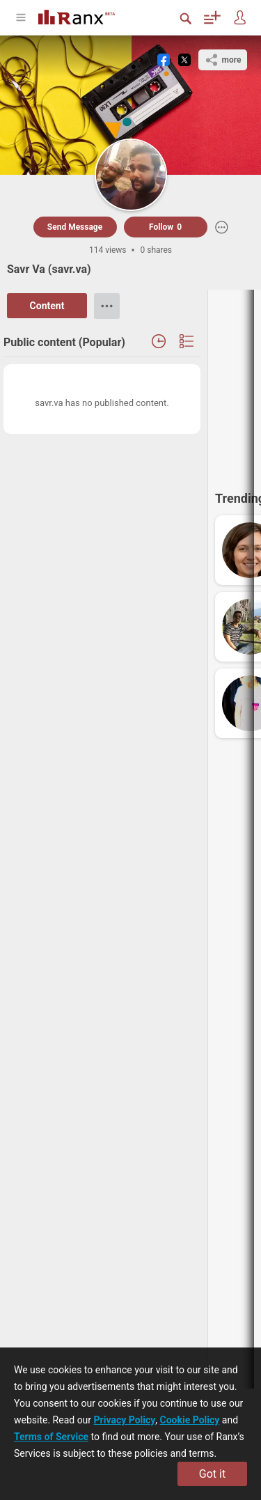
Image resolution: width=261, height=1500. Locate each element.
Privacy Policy (125, 1419)
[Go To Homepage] (87, 15)
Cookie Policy (190, 1419)
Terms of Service (51, 1436)
